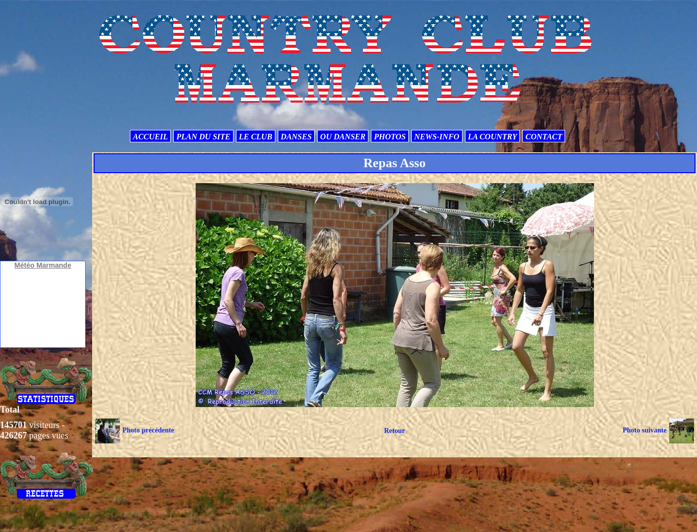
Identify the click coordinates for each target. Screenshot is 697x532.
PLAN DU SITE (203, 136)
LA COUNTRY (492, 136)
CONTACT (543, 136)
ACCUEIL (150, 136)
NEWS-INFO (437, 136)
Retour (394, 430)
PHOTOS (390, 136)
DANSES (296, 136)
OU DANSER (342, 136)
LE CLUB (255, 136)
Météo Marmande (42, 265)
